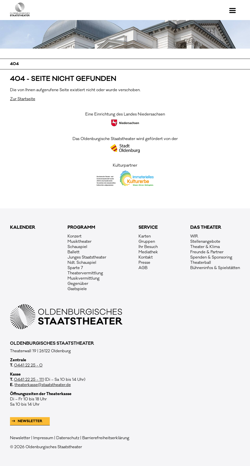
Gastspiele (77, 288)
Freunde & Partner (207, 252)
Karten (144, 236)
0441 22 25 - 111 (29, 379)
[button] (234, 10)
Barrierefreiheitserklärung (105, 437)
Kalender (22, 227)
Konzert (75, 236)
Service (148, 227)
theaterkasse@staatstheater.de (42, 384)
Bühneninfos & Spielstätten (215, 267)
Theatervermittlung (85, 273)
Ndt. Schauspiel (82, 262)
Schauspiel (77, 246)
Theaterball (200, 262)
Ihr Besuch (148, 246)
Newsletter (29, 421)
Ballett (74, 252)
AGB (143, 267)
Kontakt (145, 257)
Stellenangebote (205, 241)
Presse (144, 262)
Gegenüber (78, 283)
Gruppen (146, 241)
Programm (81, 227)
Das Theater (205, 227)
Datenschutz (67, 437)
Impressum (43, 437)
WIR (194, 236)
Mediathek (148, 252)
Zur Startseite (22, 98)
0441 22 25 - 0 (28, 365)
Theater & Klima (205, 246)
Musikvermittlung (84, 278)
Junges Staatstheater (87, 257)
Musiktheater (80, 241)
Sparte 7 (75, 267)
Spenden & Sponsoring (211, 257)
